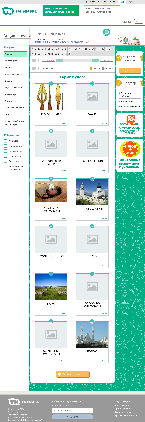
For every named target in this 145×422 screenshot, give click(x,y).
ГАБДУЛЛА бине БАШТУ (51, 162)
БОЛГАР (92, 351)
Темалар (13, 134)
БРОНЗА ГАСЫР (51, 113)
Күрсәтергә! (129, 70)
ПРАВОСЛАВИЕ (92, 208)
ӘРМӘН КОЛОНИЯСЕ (51, 256)
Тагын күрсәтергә (72, 374)
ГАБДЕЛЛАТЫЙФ (92, 160)
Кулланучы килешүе (126, 415)
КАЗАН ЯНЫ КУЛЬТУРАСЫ (51, 352)
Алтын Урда (127, 101)
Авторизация (127, 21)
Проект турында (92, 2)
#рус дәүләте (78, 42)
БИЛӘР (51, 303)
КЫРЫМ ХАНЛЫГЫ (130, 106)
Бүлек (11, 47)
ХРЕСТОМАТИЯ (102, 10)
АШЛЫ (92, 113)
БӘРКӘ (92, 256)
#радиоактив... (42, 42)
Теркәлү (138, 21)
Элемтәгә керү (109, 2)
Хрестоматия (122, 405)
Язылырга (72, 416)
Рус (131, 2)
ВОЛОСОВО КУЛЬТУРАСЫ (92, 305)
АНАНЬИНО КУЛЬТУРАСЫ (51, 210)
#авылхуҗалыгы (60, 42)
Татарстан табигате (126, 94)
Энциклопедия (61, 10)
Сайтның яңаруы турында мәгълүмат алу (66, 403)
